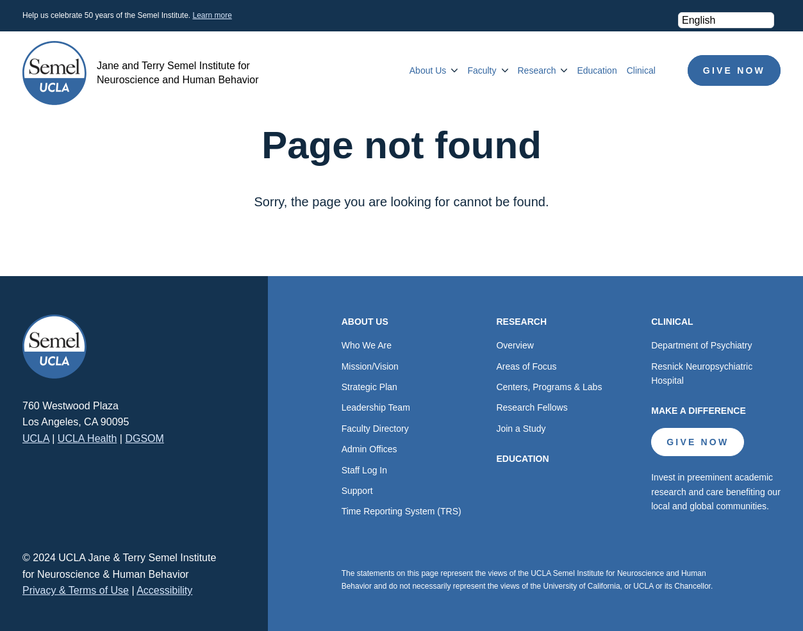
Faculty (481, 70)
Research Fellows (531, 407)
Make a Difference (698, 411)
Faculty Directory (375, 428)
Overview (514, 345)
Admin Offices (369, 449)
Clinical (641, 70)
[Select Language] (726, 20)
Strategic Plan (369, 387)
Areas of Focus (526, 366)
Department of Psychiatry (701, 345)
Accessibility (164, 590)
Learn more (211, 15)
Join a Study (520, 428)
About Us (428, 70)
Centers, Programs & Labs (549, 387)
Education (597, 70)
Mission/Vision (370, 366)
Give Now (734, 70)
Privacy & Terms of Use (75, 590)
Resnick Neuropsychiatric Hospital (701, 373)
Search (671, 70)
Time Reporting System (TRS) (401, 511)
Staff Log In (364, 470)
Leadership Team (376, 407)
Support (357, 491)
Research (537, 70)
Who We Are (367, 345)
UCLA (35, 438)
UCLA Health (87, 438)
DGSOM (144, 438)
